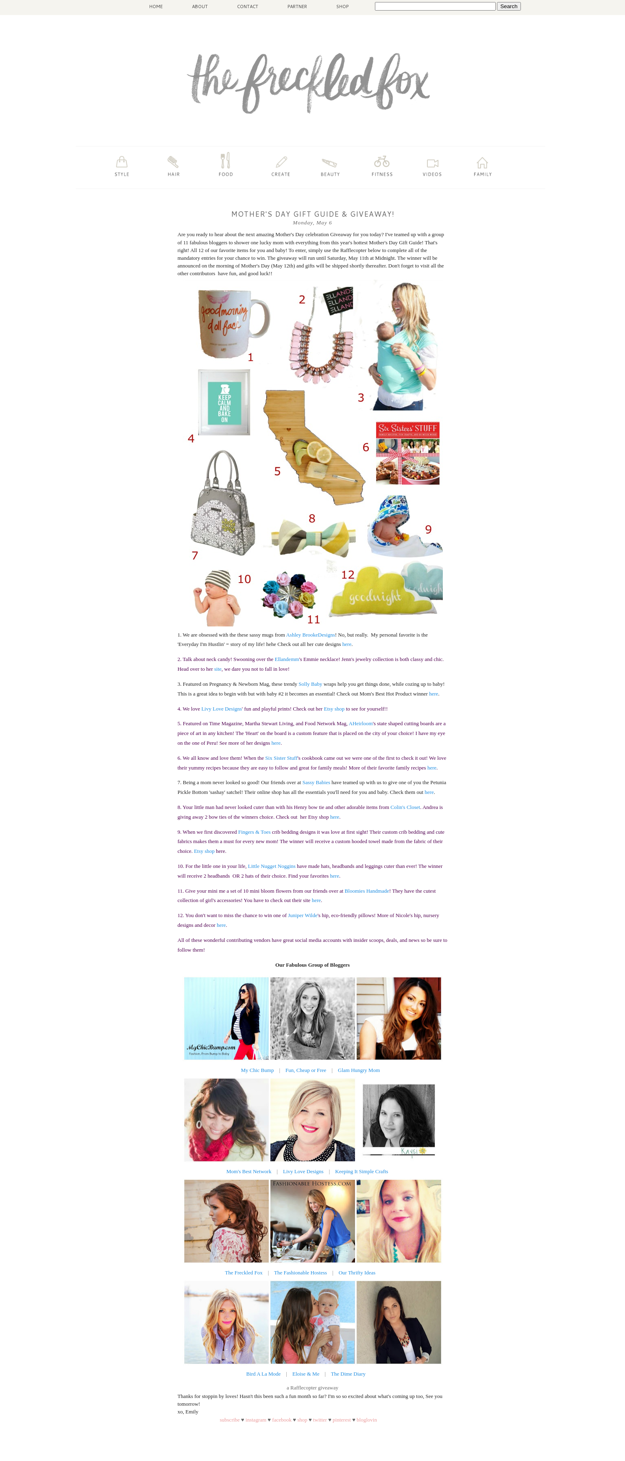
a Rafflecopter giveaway (312, 1388)
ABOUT (200, 6)
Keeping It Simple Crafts (361, 1171)
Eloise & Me (305, 1374)
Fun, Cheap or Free (305, 1070)
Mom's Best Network (249, 1171)
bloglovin (367, 1420)
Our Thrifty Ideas (357, 1273)
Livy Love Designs (303, 1171)
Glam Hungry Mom (359, 1070)
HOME (156, 6)
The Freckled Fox (243, 1273)
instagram (257, 1420)
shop (302, 1420)
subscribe (230, 1420)
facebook (282, 1420)
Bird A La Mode (264, 1374)
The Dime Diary (348, 1374)
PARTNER (297, 6)
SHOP (342, 6)
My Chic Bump (257, 1070)
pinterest (342, 1420)
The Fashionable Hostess (300, 1273)
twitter (320, 1420)
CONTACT (247, 6)
